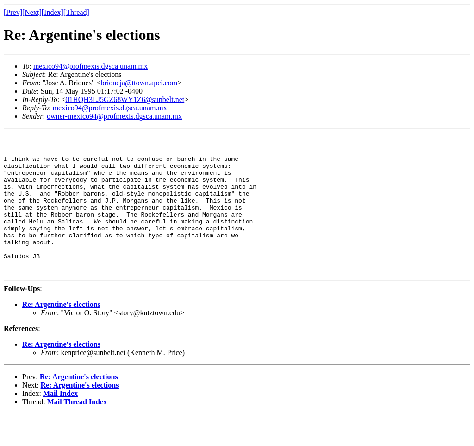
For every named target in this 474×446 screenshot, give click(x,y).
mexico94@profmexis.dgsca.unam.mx (90, 66)
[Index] (52, 12)
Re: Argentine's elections (61, 332)
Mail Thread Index (77, 429)
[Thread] (76, 12)
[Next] (32, 12)
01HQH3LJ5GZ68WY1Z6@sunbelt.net (124, 99)
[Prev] (13, 12)
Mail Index (60, 421)
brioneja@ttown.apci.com (139, 83)
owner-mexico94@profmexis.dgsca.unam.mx (114, 116)
